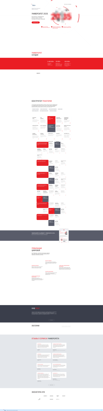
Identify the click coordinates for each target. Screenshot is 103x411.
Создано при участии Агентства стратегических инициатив (12, 410)
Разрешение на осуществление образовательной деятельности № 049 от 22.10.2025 (57, 27)
